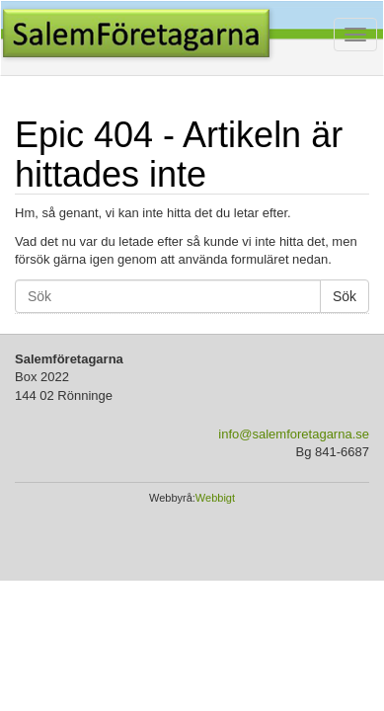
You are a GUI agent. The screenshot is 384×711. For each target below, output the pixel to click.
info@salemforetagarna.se (293, 434)
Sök (344, 296)
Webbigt (215, 498)
